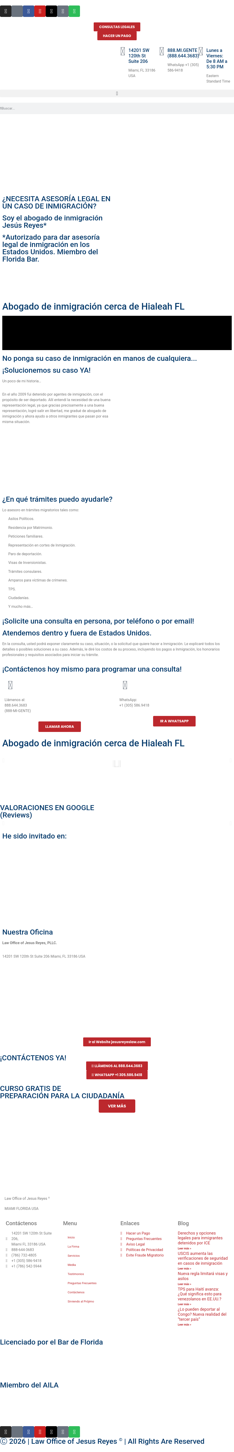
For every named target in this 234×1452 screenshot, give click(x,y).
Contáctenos (76, 1292)
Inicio (71, 1237)
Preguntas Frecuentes (82, 1283)
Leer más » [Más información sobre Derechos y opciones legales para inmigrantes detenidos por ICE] (184, 1248)
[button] (117, 93)
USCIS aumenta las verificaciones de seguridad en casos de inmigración (203, 1258)
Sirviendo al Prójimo (81, 1301)
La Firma (73, 1246)
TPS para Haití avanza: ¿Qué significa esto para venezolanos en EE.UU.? (199, 1294)
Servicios (74, 1255)
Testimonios (76, 1274)
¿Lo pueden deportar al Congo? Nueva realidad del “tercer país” (202, 1314)
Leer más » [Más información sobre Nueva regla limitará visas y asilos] (184, 1284)
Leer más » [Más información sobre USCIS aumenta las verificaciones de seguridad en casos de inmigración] (184, 1268)
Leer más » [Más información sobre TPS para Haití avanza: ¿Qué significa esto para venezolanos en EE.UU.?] (184, 1304)
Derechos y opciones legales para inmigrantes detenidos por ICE (200, 1238)
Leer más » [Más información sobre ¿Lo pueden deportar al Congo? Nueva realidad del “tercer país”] (184, 1324)
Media (72, 1265)
